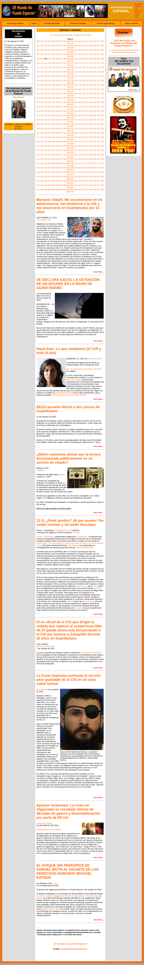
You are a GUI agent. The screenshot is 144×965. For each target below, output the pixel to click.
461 (38, 141)
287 (60, 102)
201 (38, 85)
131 (76, 67)
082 (42, 59)
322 (42, 111)
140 (72, 70)
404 (49, 128)
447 (60, 137)
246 (57, 94)
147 (60, 72)
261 (38, 98)
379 (68, 122)
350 (72, 115)
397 (98, 124)
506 (57, 150)
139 (68, 70)
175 (91, 76)
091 (76, 59)
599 (68, 170)
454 (87, 137)
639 (68, 179)
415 (91, 128)
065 (53, 54)
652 (79, 181)
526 (57, 155)
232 (79, 89)
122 (42, 67)
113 (83, 63)
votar (95, 586)
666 (57, 185)
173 (83, 76)
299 (68, 104)
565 (53, 163)
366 (57, 120)
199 (68, 83)
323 (45, 111)
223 (45, 89)
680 (72, 187)
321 (38, 111)
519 (68, 152)
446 (57, 137)
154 (87, 72)
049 (68, 50)
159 (68, 74)
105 (53, 63)
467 (60, 141)
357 (98, 115)
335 (91, 111)
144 (49, 72)
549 (68, 159)
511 (76, 150)
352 (79, 115)
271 (76, 98)
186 (57, 80)
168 (64, 76)
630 (72, 176)
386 (57, 124)
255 (91, 94)
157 (98, 72)
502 (42, 150)
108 (64, 63)
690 (72, 189)
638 (102, 176)
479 (68, 144)
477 (98, 141)
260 (72, 96)
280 (72, 100)
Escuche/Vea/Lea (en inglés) (48, 829)
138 (102, 67)
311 (76, 107)
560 (72, 161)
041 (38, 50)
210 (72, 85)
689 (68, 189)
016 (94, 41)
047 (60, 50)
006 (57, 41)
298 (102, 102)
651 (76, 181)
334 (87, 111)
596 (94, 168)
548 (64, 159)
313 (83, 107)
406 (57, 128)
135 (91, 67)
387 (60, 124)
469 (68, 141)
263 (45, 98)
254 (87, 94)
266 (57, 98)
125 (53, 67)
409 (68, 128)
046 (57, 50)
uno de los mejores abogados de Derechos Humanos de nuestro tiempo (67, 896)
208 (64, 85)
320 (72, 109)
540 (72, 157)
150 (72, 72)
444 (49, 137)
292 (79, 102)
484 (49, 146)
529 (68, 155)
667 (60, 185)
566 (57, 163)
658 (102, 181)
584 (49, 168)
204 (49, 85)
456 (94, 137)
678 (102, 185)
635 (91, 176)
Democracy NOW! (44, 823)
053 (83, 50)
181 (38, 80)
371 (76, 120)
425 (53, 133)
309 (68, 107)
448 (64, 137)
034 (87, 46)
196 (94, 80)
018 (102, 41)
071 (76, 54)
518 (102, 150)
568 (64, 163)
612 (79, 172)
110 (72, 63)
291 (76, 102)
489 (68, 146)
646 (57, 181)
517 (98, 150)
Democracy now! (43, 220)
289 (68, 102)
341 (38, 115)
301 (38, 107)
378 (102, 120)
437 (98, 133)
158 (102, 72)
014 (87, 41)
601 (38, 172)
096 (94, 59)
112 (79, 63)
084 (49, 59)
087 (60, 59)
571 (76, 163)
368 (64, 120)
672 (79, 185)
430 (72, 133)
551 (76, 159)
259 (68, 96)
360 (72, 117)
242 (42, 94)
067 (60, 54)
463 (45, 141)
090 (72, 59)
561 (38, 163)
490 (72, 146)
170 (72, 76)
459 (68, 139)
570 (72, 163)
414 (87, 128)
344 (49, 115)
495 (91, 146)
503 (45, 150)
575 (91, 163)
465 (53, 141)
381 (38, 124)
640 (72, 179)
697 (98, 189)
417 (98, 128)
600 (72, 170)
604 (49, 172)
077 (98, 54)
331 (76, 111)
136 (94, 67)
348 (64, 115)
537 (98, 155)
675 (91, 185)
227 (60, 89)
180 (72, 78)
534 (87, 155)
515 (91, 150)
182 (42, 80)
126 (57, 67)
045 (53, 50)
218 (102, 85)
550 (72, 159)
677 (98, 185)
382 (42, 124)
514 (87, 150)
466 (57, 141)
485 (53, 146)
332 (79, 111)
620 (72, 174)
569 (68, 163)
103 (45, 63)
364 (49, 120)
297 (98, 102)
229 (68, 89)
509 (68, 150)
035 (91, 46)
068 (64, 54)
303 (45, 107)
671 (76, 185)
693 (83, 189)
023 (45, 46)
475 (91, 141)
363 (45, 120)
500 (72, 148)
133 (83, 67)
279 (68, 100)
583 (45, 168)
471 (76, 141)
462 (42, 141)
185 (53, 80)
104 (49, 63)
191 (76, 80)
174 (87, 76)
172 (79, 76)
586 (57, 168)
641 (38, 181)
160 (72, 74)
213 (83, 85)
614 (87, 172)
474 (87, 141)
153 (83, 72)
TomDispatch (82, 537)
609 (68, 172)
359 (68, 117)
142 (42, 72)
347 (60, 115)
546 (57, 159)
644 (49, 181)
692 (79, 189)
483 (45, 146)
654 (87, 181)
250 (72, 94)
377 (98, 120)
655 (91, 181)
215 (91, 85)
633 (83, 176)
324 (49, 111)
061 (38, 54)
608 (64, 172)
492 (79, 146)
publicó (39, 898)
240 (72, 91)
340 (72, 113)
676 (94, 185)
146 (57, 72)
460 (72, 139)
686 (57, 189)
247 (60, 94)
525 (53, 155)
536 (94, 155)
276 (94, 98)
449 (68, 137)
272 (79, 98)
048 (64, 50)
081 (38, 59)
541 (38, 159)
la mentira (78, 608)
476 (94, 141)
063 (45, 54)
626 (57, 176)
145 (53, 72)
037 (98, 46)
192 (79, 80)
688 (64, 189)
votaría (70, 601)
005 (53, 41)
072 (79, 54)
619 (68, 174)
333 (83, 111)
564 (49, 163)
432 (79, 133)
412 (79, 128)
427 (60, 133)
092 (79, 59)
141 (38, 72)
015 (91, 41)
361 (38, 120)
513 (83, 150)
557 (98, 159)
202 (42, 85)
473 (83, 141)
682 (42, 189)
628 (64, 176)
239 (68, 91)
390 (72, 124)
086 (57, 59)
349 (68, 115)
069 (68, 54)
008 (64, 41)
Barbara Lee (81, 586)
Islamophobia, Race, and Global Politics (69, 395)
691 (76, 189)
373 (83, 120)
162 (42, 76)
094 (87, 59)
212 (79, 85)
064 (49, 54)
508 (64, 150)
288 (64, 102)
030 (72, 46)
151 (76, 72)
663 (45, 185)
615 (91, 172)
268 (64, 98)
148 (64, 72)
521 (38, 155)
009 (68, 41)
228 (64, 89)
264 (49, 98)
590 (72, 168)
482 (42, 146)
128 (64, 67)
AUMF (98, 588)
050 (72, 50)
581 (38, 168)
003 (45, 41)
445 (53, 137)
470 (72, 141)
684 (49, 189)
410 (72, 128)
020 (72, 43)
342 (42, 115)
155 (91, 72)
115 (91, 63)
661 (38, 185)
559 (68, 161)
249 (68, 94)
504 (49, 150)
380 (72, 122)
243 (45, 94)
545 (53, 159)
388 (64, 124)
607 (60, 172)
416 (94, 128)
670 (72, 185)
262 (42, 98)
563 (45, 163)
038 (102, 46)
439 (68, 135)
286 (57, 102)
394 (87, 124)
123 (45, 67)
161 (38, 76)
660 (72, 183)
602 (42, 172)
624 (49, 176)
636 (94, 176)
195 (91, 80)
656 (94, 181)
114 (87, 63)
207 (60, 85)
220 (72, 87)
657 (98, 181)
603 (45, 172)
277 (98, 98)
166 (57, 76)
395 (91, 124)
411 (76, 128)
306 (57, 107)
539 (68, 157)
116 (94, 63)
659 (68, 183)
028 (64, 46)
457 (98, 137)
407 (60, 128)
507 (60, 150)
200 (72, 83)
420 (72, 131)
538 (102, 155)
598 (102, 168)
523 (45, 155)
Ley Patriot (89, 601)
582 (42, 168)
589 (68, 168)
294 (87, 102)
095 (91, 59)
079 (68, 56)
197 (98, 80)
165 (53, 76)
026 (57, 46)
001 (38, 41)
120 (72, 65)
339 (68, 113)
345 (53, 115)
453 (83, 137)
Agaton (62, 474)
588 (64, 168)
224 (49, 89)
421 (38, 133)
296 (94, 102)
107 (60, 63)
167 (60, 76)
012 (79, 41)
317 (98, 107)
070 (72, 54)
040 (72, 48)
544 (49, 159)
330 (72, 111)
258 (102, 94)
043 (45, 50)
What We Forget (73, 380)
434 (87, 133)
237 (98, 89)
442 (42, 137)
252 (79, 94)
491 (76, 146)
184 (49, 80)
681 (38, 189)
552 (79, 159)
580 (72, 165)
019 (68, 43)
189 (68, 80)
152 (79, 72)
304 (49, 107)
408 (64, 128)
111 (76, 63)
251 (76, 94)
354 (87, 115)
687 (60, 189)
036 (94, 46)
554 (87, 159)
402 (42, 128)
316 (94, 107)
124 (49, 67)
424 (49, 133)
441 (38, 137)
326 (57, 111)
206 (57, 85)
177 (98, 76)
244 (49, 94)
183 (45, 80)
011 (76, 41)
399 (68, 126)
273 (83, 98)
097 (98, 59)
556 (94, 159)
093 (83, 59)
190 (72, 80)
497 (98, 146)
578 (102, 163)
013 (83, 41)
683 (45, 189)
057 (98, 50)
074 (87, 54)
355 (91, 115)
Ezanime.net (41, 689)
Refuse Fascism (95, 358)
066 (57, 54)
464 (49, 141)
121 (38, 67)
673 (83, 185)
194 (87, 80)
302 (42, 107)
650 (72, 181)
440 (72, 135)
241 (38, 94)
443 (45, 137)
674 (87, 185)
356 (94, 115)
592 (79, 168)
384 (49, 124)
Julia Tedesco (73, 545)
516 (94, 150)
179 (68, 78)
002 (42, 41)
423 (45, 133)
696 (94, 189)
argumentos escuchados (90, 653)
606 (57, 172)
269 (68, 98)
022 (42, 46)
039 (68, 48)
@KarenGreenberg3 (84, 547)
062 (42, 54)
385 (53, 124)
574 (87, 163)
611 (76, 172)
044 (49, 50)
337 (98, 111)
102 (42, 63)
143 (45, 72)
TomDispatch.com (62, 530)
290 (72, 102)
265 (53, 98)
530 (72, 155)
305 (53, 107)
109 (68, 63)
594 (87, 168)
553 (83, 159)
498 (102, 146)
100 (72, 61)
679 (68, 187)
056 (94, 50)
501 (38, 150)
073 (83, 54)
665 (53, 185)
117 (98, 63)
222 (42, 89)
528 (64, 155)
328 (64, 111)
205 (53, 85)
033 (83, 46)
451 (76, 137)
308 (64, 107)
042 (42, 50)
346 (57, 115)
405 (53, 128)
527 (60, 155)
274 (87, 98)
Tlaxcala (76, 532)
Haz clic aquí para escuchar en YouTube (83, 369)
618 (102, 172)
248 (64, 94)
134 (87, 67)
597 (98, 168)
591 (76, 168)
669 (68, 185)
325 (53, 111)
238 (102, 89)
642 (42, 181)
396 (94, 124)
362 (42, 120)
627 (60, 176)
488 (64, 146)
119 (68, 65)
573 (83, 163)
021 (38, 46)
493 (83, 146)
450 (72, 137)
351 (76, 115)
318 (102, 107)
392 (79, 124)
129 (68, 67)
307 (60, 107)
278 (102, 98)
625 (53, 176)
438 (102, 133)
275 (91, 98)
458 (102, 137)
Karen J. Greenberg (44, 537)
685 (53, 189)
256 (94, 94)
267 (60, 98)
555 (91, 159)
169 (68, 76)
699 (68, 192)
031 (76, 46)
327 (60, 111)
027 (60, 46)
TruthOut (40, 470)
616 (94, 172)
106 (57, 63)
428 (64, 133)
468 (64, 141)
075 (91, 54)
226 (57, 89)
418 (102, 128)
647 (60, 181)
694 (87, 189)
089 (68, 59)
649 (68, 181)
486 (57, 146)
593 (83, 168)
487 (60, 146)
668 (64, 185)
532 (79, 155)
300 (72, 104)
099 (68, 61)
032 (79, 46)
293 (83, 102)
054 (87, 50)
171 (76, 76)
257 (98, 94)
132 (79, 67)
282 (42, 102)
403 (45, 128)
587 (60, 168)
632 (79, 176)
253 (83, 94)
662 (42, 185)
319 (68, 109)
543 (45, 159)
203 (45, 85)
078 (102, 54)
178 (102, 76)
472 (79, 141)
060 (72, 52)
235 (91, 89)
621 (38, 176)
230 (72, 89)
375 (91, 120)
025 (53, 46)
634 (87, 176)
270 (72, 98)
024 (49, 46)
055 (91, 50)
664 (49, 185)
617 (98, 172)
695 (91, 189)
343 (45, 115)
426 (57, 133)
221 (38, 89)
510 (72, 150)
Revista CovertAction (45, 646)
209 (68, 85)
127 (60, 67)
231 (76, 89)
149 (68, 72)
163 (45, 76)
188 (64, 80)
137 (98, 67)
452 (79, 137)
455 (91, 137)
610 (72, 172)
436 (94, 133)
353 (83, 115)
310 (72, 107)
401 (38, 128)
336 (94, 111)
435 (91, 133)
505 (53, 150)
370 (72, 120)
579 (68, 165)
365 (53, 120)
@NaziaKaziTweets (63, 393)
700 (72, 192)
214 (87, 85)
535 (91, 155)
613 (83, 172)
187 (60, 80)
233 (83, 89)
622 (42, 176)
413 (83, 128)
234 (87, 89)
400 (72, 126)
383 (45, 124)
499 (68, 148)
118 (102, 63)
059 (68, 52)
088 (64, 59)
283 (45, 102)
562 (42, 163)
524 (49, 155)
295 (91, 102)
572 (79, 163)
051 (76, 50)
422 (42, 133)
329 (68, 111)
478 (102, 141)
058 (102, 50)
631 (76, 176)
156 (94, 72)
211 (76, 85)
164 (49, 76)
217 (98, 85)
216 (94, 85)
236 (94, 89)
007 (60, 41)
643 (45, 181)
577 (98, 163)
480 (72, 144)
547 (60, 159)
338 (102, 111)
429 (68, 133)
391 (76, 124)
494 (87, 146)
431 (76, 133)
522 (42, 155)
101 (38, 63)
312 (79, 107)
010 (72, 41)
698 (102, 189)
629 (68, 176)
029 (68, 46)
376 (94, 120)
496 (94, 146)
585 (53, 168)
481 (38, 146)
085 (53, 59)
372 (79, 120)
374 (87, 120)
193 (83, 80)
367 (60, 120)
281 (38, 102)
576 (94, 163)
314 (87, 107)
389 (68, 124)
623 (45, 176)
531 (76, 155)
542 (42, 159)
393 (83, 124)
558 (102, 159)
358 (102, 115)
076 (94, 54)
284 (49, 102)
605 (53, 172)
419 (68, 131)
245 (53, 94)
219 (68, 87)
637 (98, 176)
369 (68, 120)
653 (83, 181)
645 (53, 181)
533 (83, 155)
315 (91, 107)
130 (72, 67)
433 (83, 133)
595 (91, 168)
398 (102, 124)
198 (102, 80)
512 (79, 150)
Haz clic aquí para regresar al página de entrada (70, 35)
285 (53, 102)
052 (79, 50)
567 (60, 163)
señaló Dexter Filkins (51, 909)
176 (94, 76)
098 (102, 59)
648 (64, 181)
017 (98, 41)
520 (72, 152)
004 (49, 41)
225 (53, 89)
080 (72, 56)
